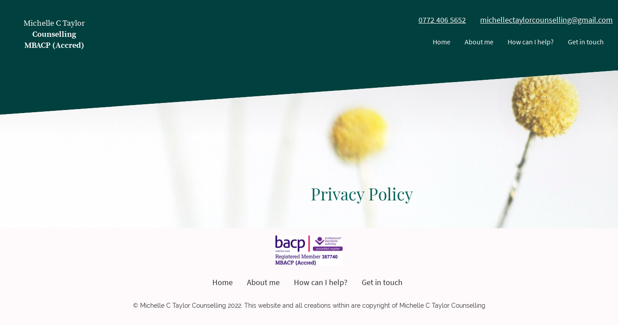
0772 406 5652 (442, 20)
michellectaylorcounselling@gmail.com (546, 20)
